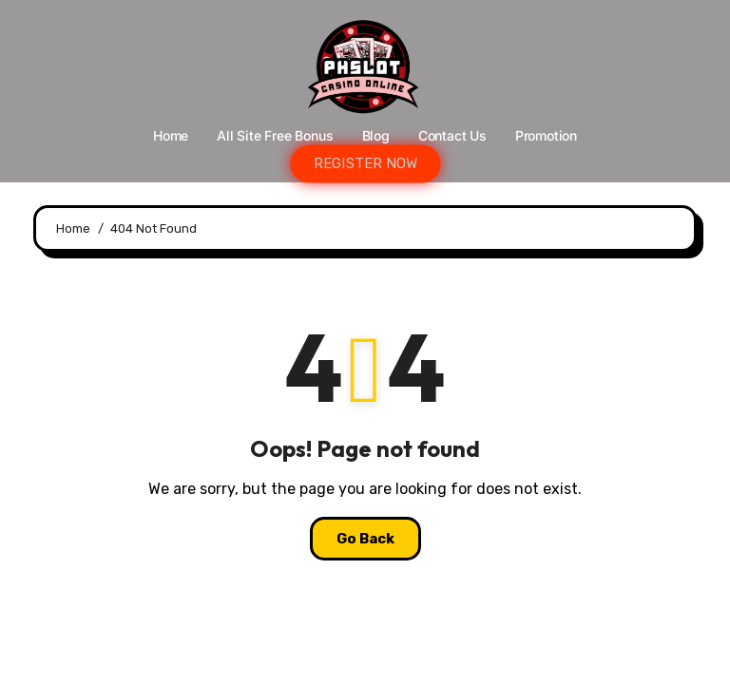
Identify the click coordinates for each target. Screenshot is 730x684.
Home (170, 135)
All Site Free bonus (275, 135)
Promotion (546, 135)
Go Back (365, 538)
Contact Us (452, 135)
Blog (376, 135)
